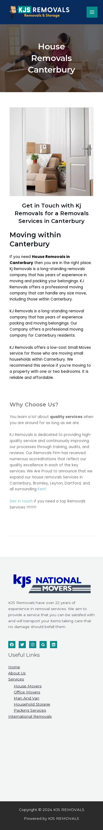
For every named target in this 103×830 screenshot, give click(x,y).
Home (14, 667)
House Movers (27, 686)
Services (16, 679)
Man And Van (26, 698)
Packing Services (30, 710)
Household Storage (32, 704)
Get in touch (21, 501)
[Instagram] (32, 644)
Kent (42, 489)
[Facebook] (11, 644)
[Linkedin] (53, 644)
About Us (17, 673)
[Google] (43, 644)
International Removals (30, 716)
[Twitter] (22, 644)
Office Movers (27, 692)
